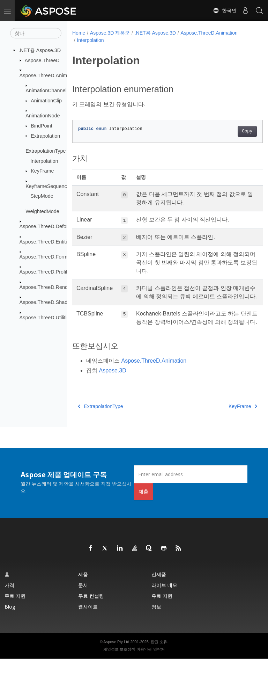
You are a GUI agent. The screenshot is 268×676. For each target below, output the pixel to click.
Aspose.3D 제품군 (110, 33)
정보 (156, 623)
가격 (9, 601)
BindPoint (41, 126)
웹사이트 (88, 623)
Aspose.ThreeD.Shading (47, 302)
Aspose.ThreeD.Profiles (46, 272)
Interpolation (44, 160)
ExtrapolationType (45, 151)
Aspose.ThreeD (42, 60)
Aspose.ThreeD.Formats (47, 257)
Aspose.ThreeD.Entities (46, 241)
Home (78, 33)
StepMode (41, 196)
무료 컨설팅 (91, 612)
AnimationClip (46, 100)
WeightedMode (42, 211)
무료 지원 (15, 612)
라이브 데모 (164, 601)
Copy (234, 131)
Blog (10, 623)
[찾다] (35, 33)
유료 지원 (161, 612)
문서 (83, 601)
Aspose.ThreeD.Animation (49, 75)
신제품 (158, 591)
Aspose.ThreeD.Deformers (49, 226)
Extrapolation (45, 135)
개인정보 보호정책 (119, 666)
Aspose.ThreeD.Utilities (46, 317)
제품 (83, 591)
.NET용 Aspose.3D (39, 50)
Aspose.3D (112, 387)
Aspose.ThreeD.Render (46, 287)
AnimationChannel (46, 90)
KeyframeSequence (47, 186)
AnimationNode (42, 115)
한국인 (225, 10)
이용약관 (144, 666)
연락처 (159, 666)
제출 (143, 508)
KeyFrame (42, 171)
